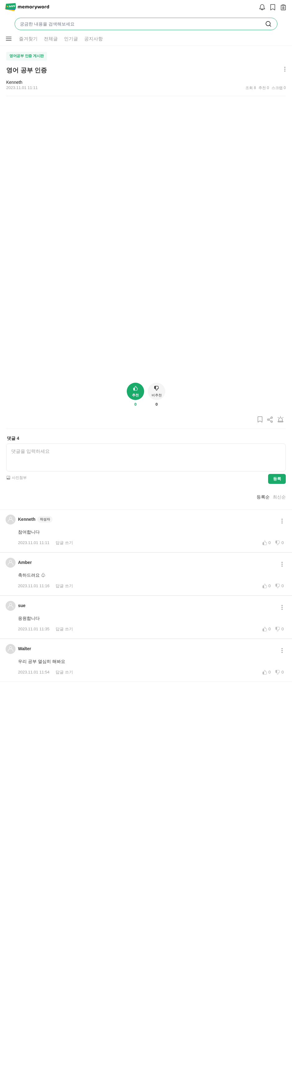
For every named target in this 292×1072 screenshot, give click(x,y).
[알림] (260, 7)
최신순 (279, 799)
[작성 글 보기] (281, 7)
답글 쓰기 (64, 845)
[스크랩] (271, 7)
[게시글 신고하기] (280, 724)
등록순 (263, 799)
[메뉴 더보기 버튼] (8, 39)
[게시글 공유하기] (270, 724)
